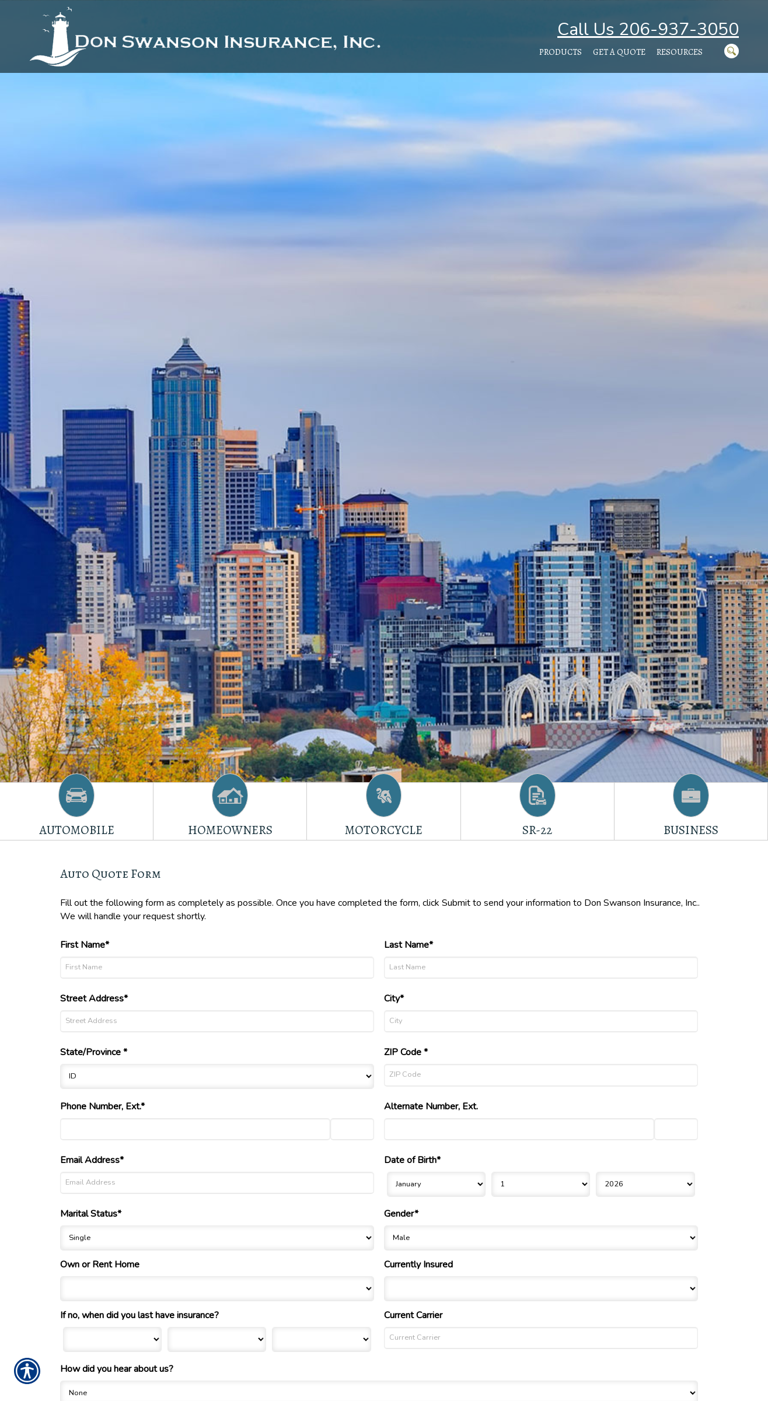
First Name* (84, 944)
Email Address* (92, 1160)
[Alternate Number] (519, 1129)
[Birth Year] (645, 1184)
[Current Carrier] (541, 1338)
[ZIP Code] (541, 1075)
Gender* (401, 1213)
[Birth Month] (436, 1184)
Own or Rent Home (99, 1264)
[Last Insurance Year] (321, 1339)
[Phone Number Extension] (352, 1129)
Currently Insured (418, 1264)
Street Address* (94, 998)
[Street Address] (217, 1021)
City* (394, 998)
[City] (541, 1021)
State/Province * (93, 1052)
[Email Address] (217, 1183)
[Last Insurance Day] (216, 1339)
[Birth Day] (540, 1184)
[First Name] (217, 968)
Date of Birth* (412, 1160)
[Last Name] (541, 968)
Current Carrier (413, 1315)
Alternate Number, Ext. (431, 1106)
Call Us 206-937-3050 (648, 29)
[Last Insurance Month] (112, 1339)
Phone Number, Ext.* (102, 1106)
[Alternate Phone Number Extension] (676, 1129)
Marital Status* (90, 1213)
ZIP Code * (406, 1052)
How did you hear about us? (116, 1369)
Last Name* (408, 944)
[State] (217, 1076)
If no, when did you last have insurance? (139, 1315)
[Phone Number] (195, 1129)
